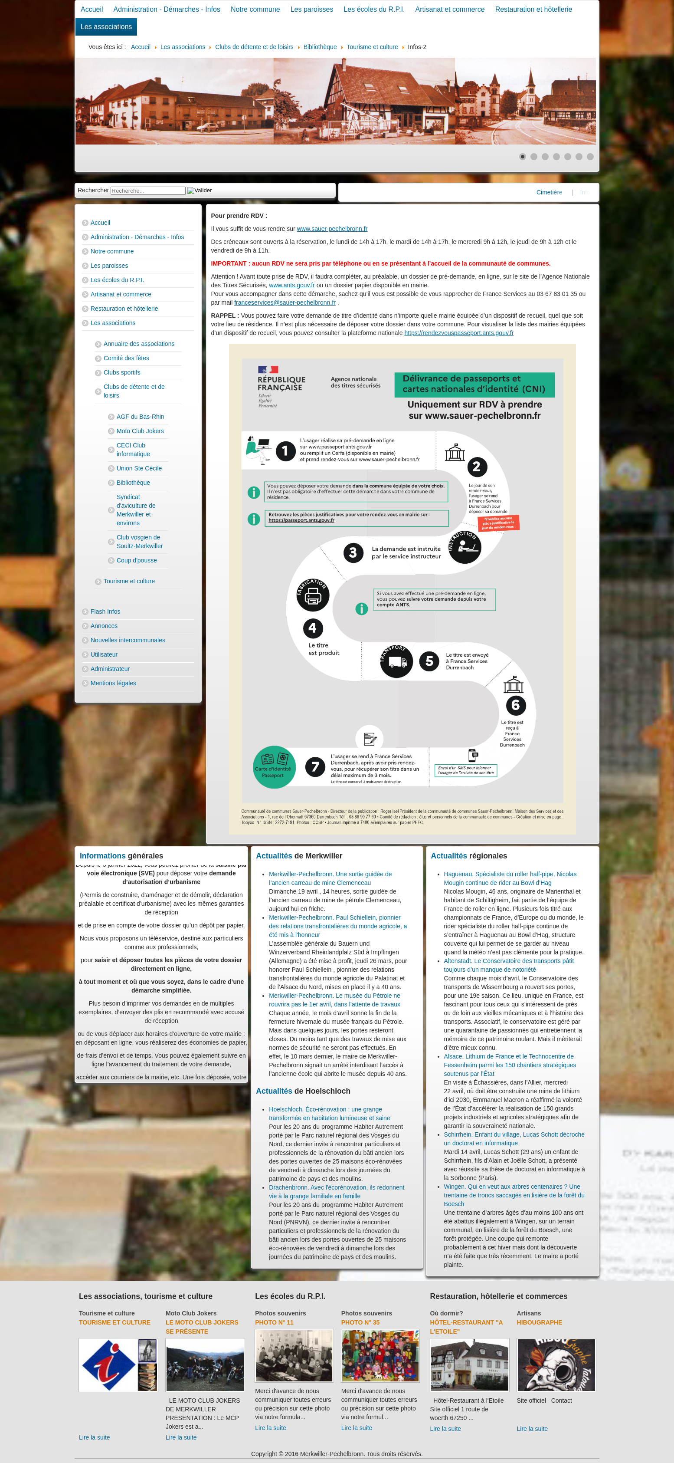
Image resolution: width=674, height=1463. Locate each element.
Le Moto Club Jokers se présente (202, 1327)
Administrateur (110, 668)
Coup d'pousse (137, 560)
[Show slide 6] (579, 156)
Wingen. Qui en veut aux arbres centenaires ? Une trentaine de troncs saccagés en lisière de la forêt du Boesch (514, 1195)
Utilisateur (104, 654)
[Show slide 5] (567, 156)
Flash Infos (105, 611)
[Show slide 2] (533, 156)
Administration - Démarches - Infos (167, 9)
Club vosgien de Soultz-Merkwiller (140, 541)
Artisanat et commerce (450, 9)
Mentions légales (113, 683)
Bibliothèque (133, 482)
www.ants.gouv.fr (292, 285)
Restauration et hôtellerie (534, 9)
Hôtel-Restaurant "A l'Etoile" (466, 1327)
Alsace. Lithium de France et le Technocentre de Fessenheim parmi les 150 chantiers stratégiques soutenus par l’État (510, 1065)
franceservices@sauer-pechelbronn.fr (285, 302)
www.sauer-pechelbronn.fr (332, 228)
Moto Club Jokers (140, 430)
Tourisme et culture (129, 581)
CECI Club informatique (133, 449)
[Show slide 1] (522, 156)
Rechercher (93, 190)
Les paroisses (312, 9)
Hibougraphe (540, 1322)
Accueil (92, 9)
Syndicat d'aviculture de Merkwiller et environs (136, 509)
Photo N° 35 (360, 1322)
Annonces (104, 625)
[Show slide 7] (590, 156)
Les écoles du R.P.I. (374, 9)
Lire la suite (94, 1437)
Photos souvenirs (280, 1313)
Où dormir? (446, 1313)
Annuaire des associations (139, 343)
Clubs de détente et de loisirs (134, 391)
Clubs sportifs (122, 372)
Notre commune (255, 9)
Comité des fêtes (126, 358)
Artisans (529, 1313)
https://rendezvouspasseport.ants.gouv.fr (459, 332)
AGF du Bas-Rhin (140, 416)
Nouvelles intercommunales (128, 640)
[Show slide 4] (556, 156)
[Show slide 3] (545, 156)
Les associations (106, 26)
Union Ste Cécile (139, 468)
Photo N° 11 (274, 1322)
